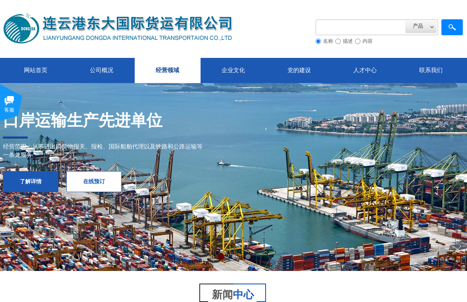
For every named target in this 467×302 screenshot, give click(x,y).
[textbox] (360, 27)
